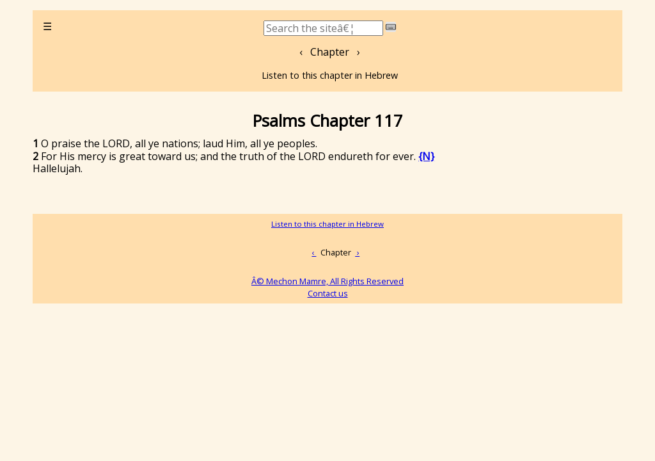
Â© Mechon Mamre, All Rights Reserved (327, 281)
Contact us (328, 293)
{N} (426, 156)
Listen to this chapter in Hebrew (330, 75)
